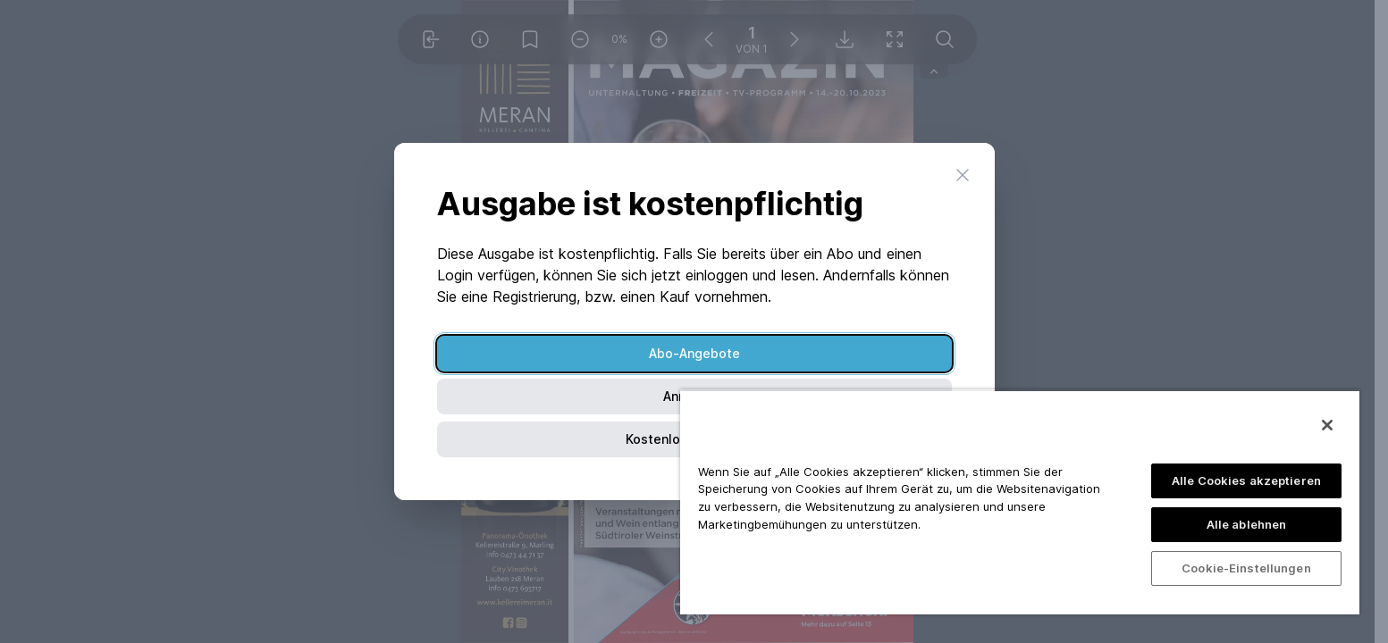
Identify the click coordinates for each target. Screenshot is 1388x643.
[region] (1019, 501)
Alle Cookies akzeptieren (1246, 480)
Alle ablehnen (1247, 524)
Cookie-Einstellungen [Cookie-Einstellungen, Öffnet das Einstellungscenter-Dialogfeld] (1246, 568)
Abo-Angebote (694, 353)
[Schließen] (1327, 425)
